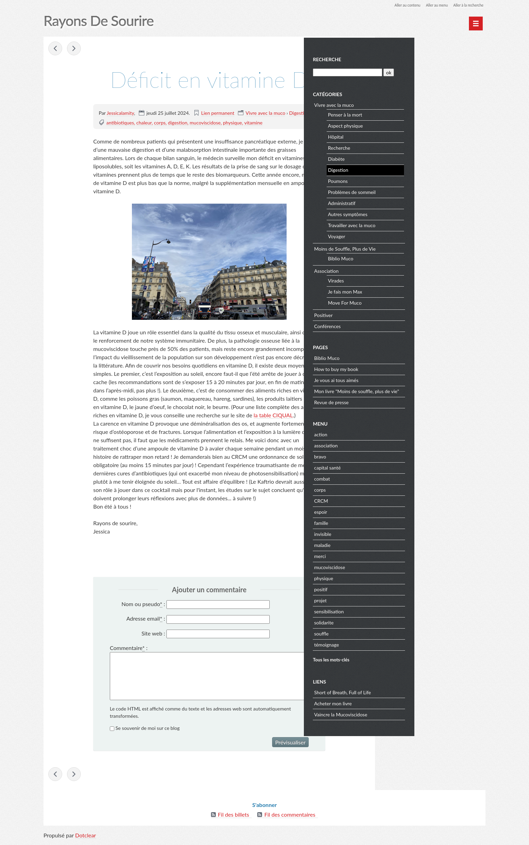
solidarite (396, 621)
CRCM (394, 499)
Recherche (399, 58)
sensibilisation (401, 610)
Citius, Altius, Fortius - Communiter (74, 49)
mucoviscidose (205, 123)
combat (395, 477)
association (398, 444)
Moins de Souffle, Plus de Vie (417, 247)
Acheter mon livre (405, 702)
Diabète (409, 158)
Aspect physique (418, 125)
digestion (177, 123)
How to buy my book (409, 368)
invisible (395, 533)
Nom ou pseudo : (143, 604)
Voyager (409, 235)
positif (393, 588)
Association (399, 269)
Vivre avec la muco (265, 113)
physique (232, 123)
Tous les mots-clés (403, 658)
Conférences (400, 325)
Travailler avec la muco (424, 224)
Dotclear (85, 838)
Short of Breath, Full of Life (415, 691)
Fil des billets (233, 817)
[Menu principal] (476, 23)
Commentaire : (128, 648)
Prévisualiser (290, 743)
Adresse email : (145, 619)
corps (160, 123)
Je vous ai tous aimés (409, 379)
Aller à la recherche (466, 5)
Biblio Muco (413, 257)
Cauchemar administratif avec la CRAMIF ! (56, 49)
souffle (394, 632)
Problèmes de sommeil (424, 191)
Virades (408, 279)
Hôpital (408, 136)
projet (393, 599)
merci (392, 555)
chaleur (144, 123)
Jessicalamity (120, 113)
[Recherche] (419, 71)
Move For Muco (417, 302)
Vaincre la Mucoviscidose (413, 713)
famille (394, 521)
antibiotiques (120, 123)
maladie (395, 544)
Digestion (299, 113)
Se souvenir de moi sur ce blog (148, 729)
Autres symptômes (420, 213)
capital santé (400, 466)
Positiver (396, 314)
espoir (393, 510)
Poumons (410, 180)
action (393, 433)
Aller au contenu (398, 5)
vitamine (253, 123)
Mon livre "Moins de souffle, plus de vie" (429, 390)
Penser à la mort (418, 114)
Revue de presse (404, 401)
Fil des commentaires (289, 817)
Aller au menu (430, 5)
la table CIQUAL (273, 415)
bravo (393, 455)
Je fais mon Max (418, 291)
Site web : (153, 633)
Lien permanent (217, 113)
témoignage (399, 643)
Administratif (414, 202)
